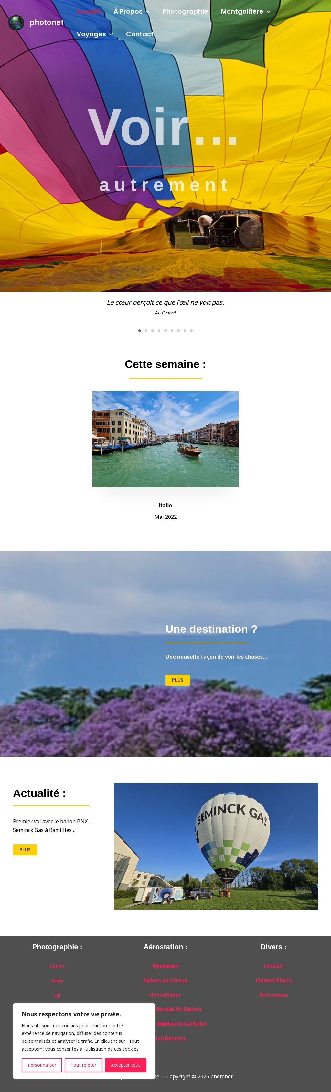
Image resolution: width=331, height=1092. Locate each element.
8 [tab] (185, 328)
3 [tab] (152, 328)
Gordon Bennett (165, 1036)
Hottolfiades (165, 992)
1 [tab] (139, 328)
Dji (57, 992)
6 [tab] (172, 328)
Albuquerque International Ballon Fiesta (165, 1021)
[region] (84, 1041)
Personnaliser (42, 1065)
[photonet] (16, 22)
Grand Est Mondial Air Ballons (165, 1007)
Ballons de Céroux (165, 978)
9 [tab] (191, 328)
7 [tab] (178, 328)
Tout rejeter (83, 1065)
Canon (57, 963)
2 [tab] (146, 328)
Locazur (273, 963)
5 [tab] (165, 328)
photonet (46, 22)
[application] (146, 11)
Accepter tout (125, 1065)
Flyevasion (165, 963)
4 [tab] (159, 328)
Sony (57, 978)
